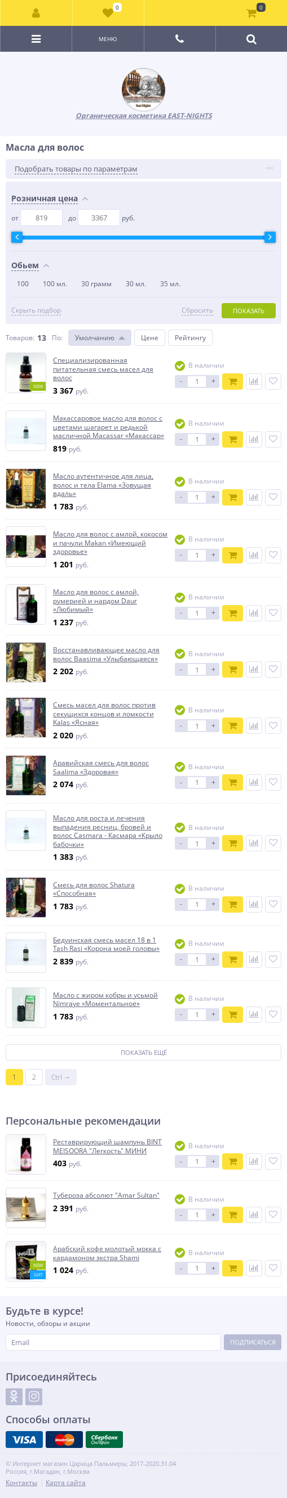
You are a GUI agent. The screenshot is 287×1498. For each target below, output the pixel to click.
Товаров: (20, 337)
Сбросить (197, 310)
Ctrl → (60, 1077)
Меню (108, 39)
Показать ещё (144, 1052)
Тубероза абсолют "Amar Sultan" (106, 1195)
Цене (149, 337)
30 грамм (96, 283)
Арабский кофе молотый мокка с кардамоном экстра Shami (107, 1253)
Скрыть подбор (36, 310)
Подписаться (253, 1342)
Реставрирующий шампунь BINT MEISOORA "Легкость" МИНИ (107, 1146)
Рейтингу (190, 337)
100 (23, 283)
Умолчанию (94, 337)
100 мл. (55, 283)
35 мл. (170, 283)
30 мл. (136, 283)
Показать (248, 310)
